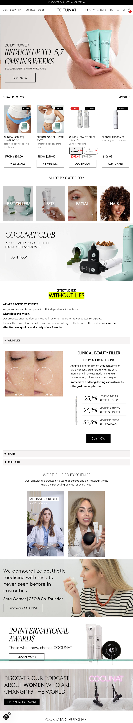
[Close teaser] (9, 713)
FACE (5, 10)
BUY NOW (98, 438)
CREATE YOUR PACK (95, 10)
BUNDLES (30, 10)
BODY (13, 10)
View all (124, 97)
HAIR (20, 10)
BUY (15, 78)
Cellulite (12, 462)
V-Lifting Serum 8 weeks (114, 140)
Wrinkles (12, 340)
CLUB (111, 10)
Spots (9, 453)
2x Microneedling (77, 143)
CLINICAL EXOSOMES (113, 137)
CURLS (41, 10)
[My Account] (123, 10)
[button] (6, 717)
